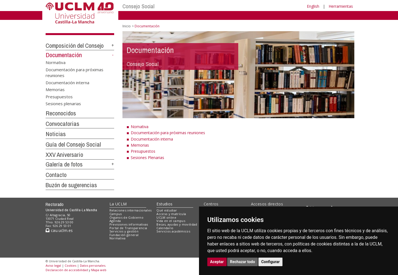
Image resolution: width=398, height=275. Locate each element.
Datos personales (92, 265)
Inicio (126, 26)
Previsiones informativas (128, 224)
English (313, 6)
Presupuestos (59, 96)
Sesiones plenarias (63, 103)
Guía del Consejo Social (73, 144)
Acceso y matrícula (171, 214)
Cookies (70, 265)
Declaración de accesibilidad (67, 270)
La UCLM (118, 204)
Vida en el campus (170, 221)
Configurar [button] (270, 262)
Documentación (64, 55)
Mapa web (98, 270)
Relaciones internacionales (130, 210)
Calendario (164, 228)
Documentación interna (67, 82)
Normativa (56, 62)
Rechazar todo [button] (242, 262)
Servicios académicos (173, 231)
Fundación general (124, 235)
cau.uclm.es (59, 230)
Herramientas (341, 6)
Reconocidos (61, 113)
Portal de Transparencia (128, 228)
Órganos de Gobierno (126, 217)
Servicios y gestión (123, 231)
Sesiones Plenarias (147, 157)
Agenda (115, 221)
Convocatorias (62, 124)
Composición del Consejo (75, 45)
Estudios (164, 204)
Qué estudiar (166, 210)
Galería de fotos (64, 164)
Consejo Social (138, 6)
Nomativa (139, 126)
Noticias (56, 134)
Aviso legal (53, 265)
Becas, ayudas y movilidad (176, 224)
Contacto (56, 175)
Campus (115, 214)
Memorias (55, 89)
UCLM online (166, 217)
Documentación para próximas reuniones (74, 72)
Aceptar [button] (217, 262)
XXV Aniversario (64, 154)
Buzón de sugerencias (71, 185)
